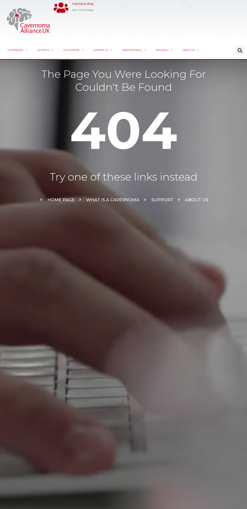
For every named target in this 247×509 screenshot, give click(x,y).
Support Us (103, 50)
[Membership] (61, 21)
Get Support (73, 50)
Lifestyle (45, 50)
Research (164, 50)
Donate (139, 17)
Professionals (134, 50)
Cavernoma (17, 50)
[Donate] (124, 21)
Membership (83, 17)
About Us (191, 50)
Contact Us (207, 17)
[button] (240, 50)
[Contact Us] (187, 21)
